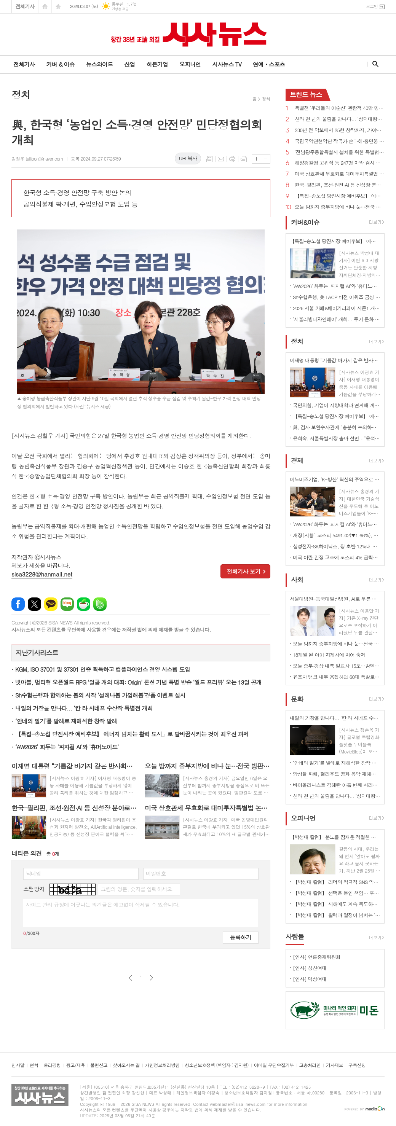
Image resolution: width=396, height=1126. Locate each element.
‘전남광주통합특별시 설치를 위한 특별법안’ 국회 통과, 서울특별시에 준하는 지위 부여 (340, 152)
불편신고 (98, 1065)
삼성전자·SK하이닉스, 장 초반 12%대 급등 (336, 546)
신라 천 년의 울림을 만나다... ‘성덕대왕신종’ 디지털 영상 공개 (340, 119)
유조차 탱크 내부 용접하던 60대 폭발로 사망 (336, 676)
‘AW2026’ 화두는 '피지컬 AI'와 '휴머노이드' (67, 747)
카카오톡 (50, 604)
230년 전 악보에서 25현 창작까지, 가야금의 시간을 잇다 (340, 130)
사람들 (295, 936)
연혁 (34, 1065)
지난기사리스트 (37, 652)
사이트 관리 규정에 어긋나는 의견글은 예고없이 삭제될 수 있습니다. (103, 904)
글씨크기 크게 (256, 159)
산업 (129, 64)
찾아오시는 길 (126, 1065)
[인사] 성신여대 (309, 968)
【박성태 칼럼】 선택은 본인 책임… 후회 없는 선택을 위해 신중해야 (336, 893)
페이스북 (18, 604)
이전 (130, 977)
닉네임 (33, 873)
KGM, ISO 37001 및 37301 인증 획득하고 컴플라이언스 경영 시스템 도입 (102, 669)
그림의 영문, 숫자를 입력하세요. (137, 889)
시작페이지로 (44, 6)
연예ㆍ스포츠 (269, 64)
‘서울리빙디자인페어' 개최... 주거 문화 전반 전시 (336, 319)
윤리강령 (52, 1065)
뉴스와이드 (99, 64)
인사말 (17, 1065)
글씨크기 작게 (265, 159)
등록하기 (240, 937)
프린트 (232, 159)
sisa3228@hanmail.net (41, 574)
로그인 (372, 6)
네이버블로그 (67, 604)
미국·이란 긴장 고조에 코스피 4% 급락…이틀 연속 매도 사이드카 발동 (336, 557)
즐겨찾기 (58, 6)
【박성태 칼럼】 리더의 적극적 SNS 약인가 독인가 (336, 882)
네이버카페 (83, 604)
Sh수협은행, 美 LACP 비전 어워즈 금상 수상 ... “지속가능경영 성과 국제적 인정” (336, 297)
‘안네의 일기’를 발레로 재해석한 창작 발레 (66, 721)
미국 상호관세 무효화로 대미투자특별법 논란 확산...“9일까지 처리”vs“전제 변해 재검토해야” (340, 174)
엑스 (34, 604)
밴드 (100, 604)
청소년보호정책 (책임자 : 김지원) (216, 1065)
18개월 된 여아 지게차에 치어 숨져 (329, 654)
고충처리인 (310, 1065)
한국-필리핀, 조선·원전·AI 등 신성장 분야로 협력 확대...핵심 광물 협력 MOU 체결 (340, 185)
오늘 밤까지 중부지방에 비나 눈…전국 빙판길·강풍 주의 (340, 207)
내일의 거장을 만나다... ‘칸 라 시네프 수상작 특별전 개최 (84, 708)
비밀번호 (156, 873)
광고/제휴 (75, 1065)
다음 (151, 977)
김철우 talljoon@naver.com (37, 158)
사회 (297, 580)
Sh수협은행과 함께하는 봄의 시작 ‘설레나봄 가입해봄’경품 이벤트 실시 (100, 695)
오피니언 (190, 64)
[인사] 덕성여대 (309, 979)
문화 (297, 699)
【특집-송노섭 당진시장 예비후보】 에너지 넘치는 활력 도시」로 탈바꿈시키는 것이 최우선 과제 (132, 734)
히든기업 (157, 64)
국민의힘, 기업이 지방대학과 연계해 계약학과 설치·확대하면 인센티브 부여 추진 (336, 405)
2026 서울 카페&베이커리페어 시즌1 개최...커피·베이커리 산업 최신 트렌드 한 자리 (336, 308)
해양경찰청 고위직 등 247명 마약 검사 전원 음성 (340, 163)
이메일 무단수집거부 (274, 1065)
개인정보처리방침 (162, 1065)
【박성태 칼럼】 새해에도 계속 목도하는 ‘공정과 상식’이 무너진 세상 (336, 904)
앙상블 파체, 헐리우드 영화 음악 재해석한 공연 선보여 (336, 773)
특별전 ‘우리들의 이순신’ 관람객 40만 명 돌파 (340, 108)
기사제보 (334, 1065)
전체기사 (25, 6)
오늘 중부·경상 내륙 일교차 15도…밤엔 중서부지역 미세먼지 (336, 665)
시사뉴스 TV (226, 64)
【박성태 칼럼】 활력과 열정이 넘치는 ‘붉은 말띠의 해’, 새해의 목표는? (336, 915)
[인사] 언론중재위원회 (316, 956)
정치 (266, 99)
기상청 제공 (120, 8)
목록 (209, 159)
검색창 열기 (373, 64)
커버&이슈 (305, 222)
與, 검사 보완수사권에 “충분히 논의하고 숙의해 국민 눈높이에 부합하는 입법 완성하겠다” (336, 427)
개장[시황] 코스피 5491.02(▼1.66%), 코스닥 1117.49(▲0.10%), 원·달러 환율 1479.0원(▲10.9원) (336, 535)
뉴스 (306, 94)
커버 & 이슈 (60, 64)
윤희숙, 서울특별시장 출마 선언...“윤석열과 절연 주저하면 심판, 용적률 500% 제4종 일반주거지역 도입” (336, 438)
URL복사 (188, 158)
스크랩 (244, 159)
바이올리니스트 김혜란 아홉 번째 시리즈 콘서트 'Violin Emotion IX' (336, 784)
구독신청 (357, 1065)
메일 (221, 159)
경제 (297, 460)
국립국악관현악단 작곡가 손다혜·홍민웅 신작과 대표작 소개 (340, 141)
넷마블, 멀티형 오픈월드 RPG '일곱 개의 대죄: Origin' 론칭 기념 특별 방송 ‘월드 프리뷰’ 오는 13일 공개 (138, 682)
